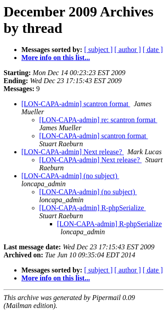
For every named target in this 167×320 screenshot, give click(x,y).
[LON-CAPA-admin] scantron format (75, 104)
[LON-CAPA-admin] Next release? (72, 152)
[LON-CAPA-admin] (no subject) (70, 176)
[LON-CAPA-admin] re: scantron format (98, 120)
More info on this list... (55, 57)
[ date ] (153, 49)
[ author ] (127, 49)
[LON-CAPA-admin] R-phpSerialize (92, 208)
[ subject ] (98, 49)
